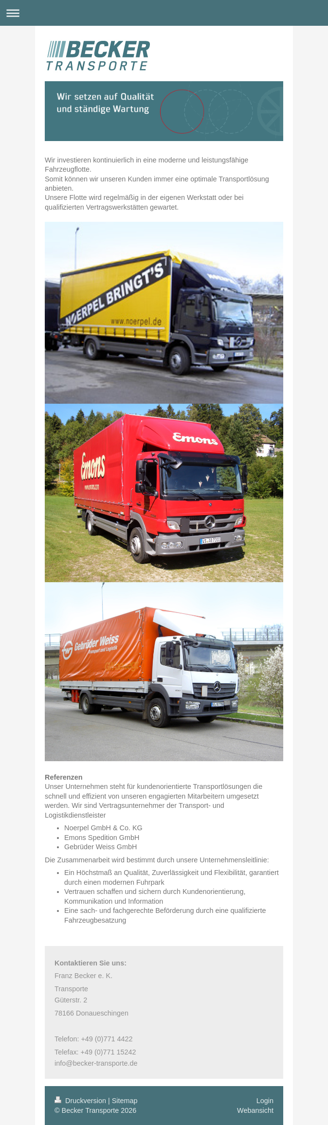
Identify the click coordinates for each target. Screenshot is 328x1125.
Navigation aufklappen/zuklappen (164, 12)
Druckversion (81, 1101)
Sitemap (125, 1101)
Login (264, 1101)
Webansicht (255, 1110)
